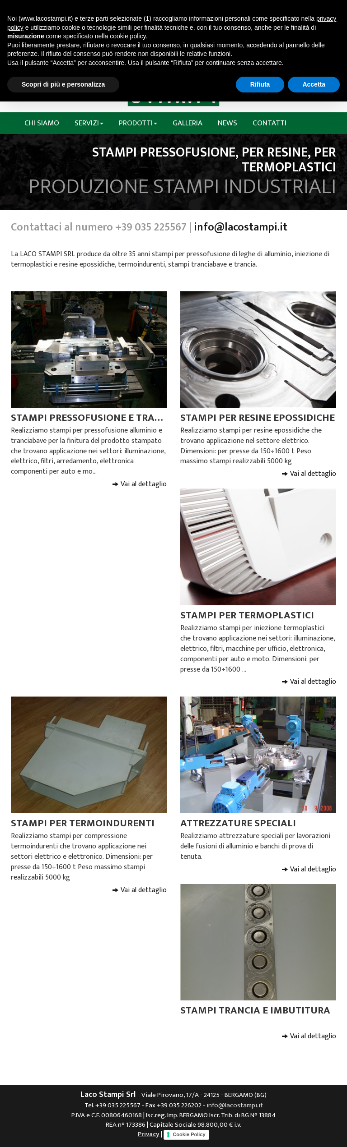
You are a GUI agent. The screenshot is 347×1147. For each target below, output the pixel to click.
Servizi (89, 123)
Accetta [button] (313, 84)
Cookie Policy (189, 1134)
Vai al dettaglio (144, 484)
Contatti (269, 123)
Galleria (187, 123)
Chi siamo (41, 123)
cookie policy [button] (127, 36)
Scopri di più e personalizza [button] (63, 84)
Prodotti (138, 123)
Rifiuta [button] (260, 84)
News (227, 123)
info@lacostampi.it (240, 227)
